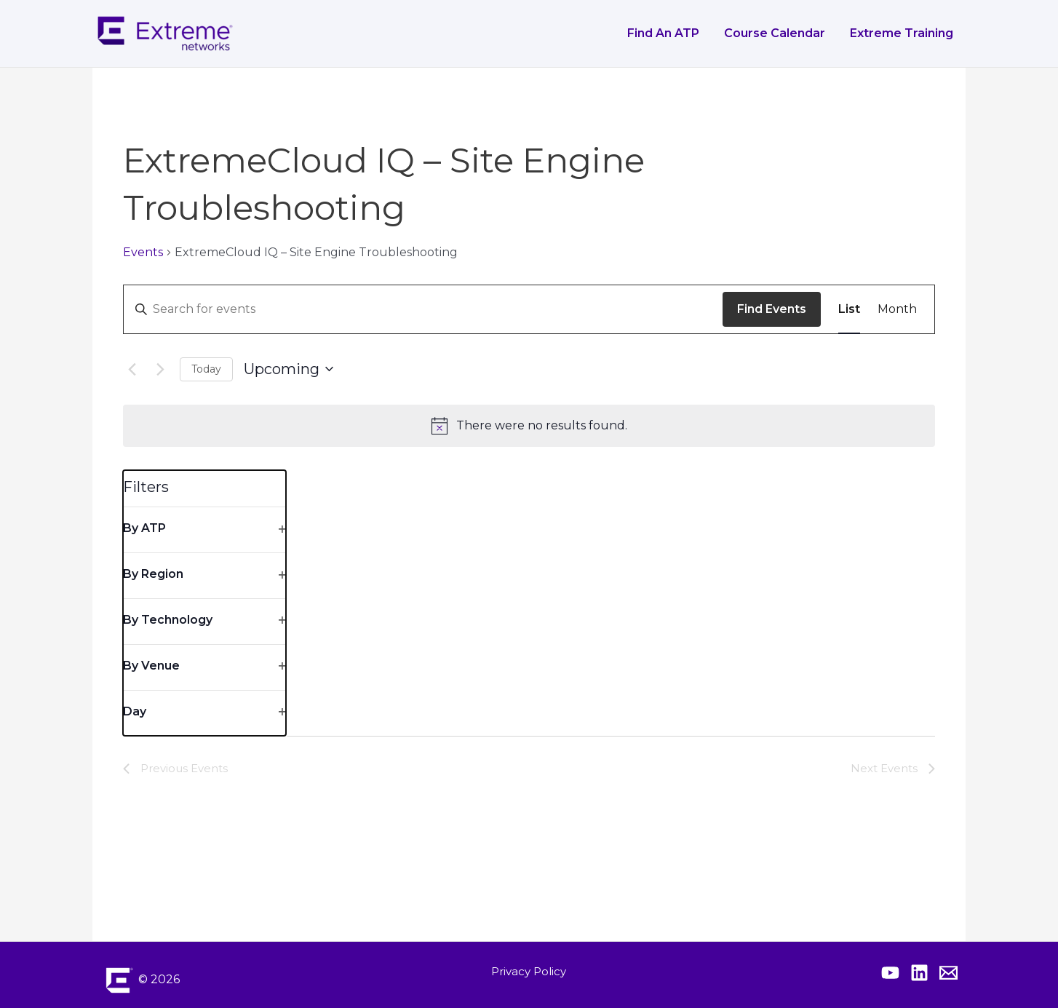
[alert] (529, 426)
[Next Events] (160, 369)
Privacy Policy (528, 971)
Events (143, 252)
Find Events (771, 309)
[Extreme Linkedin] (919, 973)
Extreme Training (902, 33)
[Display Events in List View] (849, 309)
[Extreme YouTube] (890, 973)
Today (206, 369)
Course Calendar (776, 33)
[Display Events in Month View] (897, 309)
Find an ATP (667, 33)
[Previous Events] (131, 369)
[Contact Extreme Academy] (948, 973)
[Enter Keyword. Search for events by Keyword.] (423, 309)
